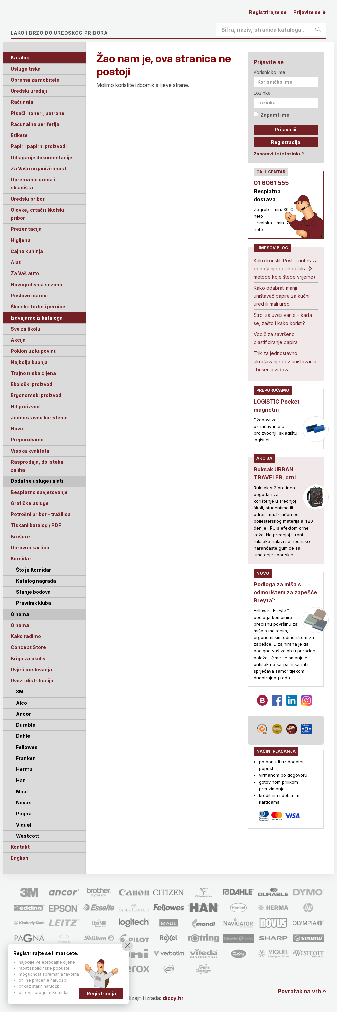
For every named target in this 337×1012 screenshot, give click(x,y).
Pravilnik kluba (33, 603)
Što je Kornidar (33, 570)
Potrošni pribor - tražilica (41, 514)
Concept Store (28, 647)
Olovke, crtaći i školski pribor (37, 214)
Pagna (24, 813)
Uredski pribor (28, 199)
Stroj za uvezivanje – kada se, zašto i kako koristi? (283, 319)
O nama (20, 625)
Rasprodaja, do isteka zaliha (37, 466)
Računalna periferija (35, 124)
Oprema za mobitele (35, 80)
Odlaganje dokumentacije (41, 157)
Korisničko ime (269, 72)
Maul (22, 791)
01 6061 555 (271, 182)
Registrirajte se (268, 12)
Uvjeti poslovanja (31, 669)
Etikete (19, 135)
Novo (17, 428)
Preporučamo (27, 439)
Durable (25, 725)
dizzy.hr (173, 998)
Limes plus (74, 21)
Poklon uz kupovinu (34, 351)
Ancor (23, 714)
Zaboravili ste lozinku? (279, 153)
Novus (24, 802)
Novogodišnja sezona (36, 284)
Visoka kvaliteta (30, 451)
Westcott (27, 836)
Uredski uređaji (29, 91)
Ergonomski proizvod (36, 395)
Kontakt (20, 847)
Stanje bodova (33, 592)
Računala (22, 102)
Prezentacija (26, 229)
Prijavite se (309, 12)
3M (19, 691)
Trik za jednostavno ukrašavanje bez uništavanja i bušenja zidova (285, 361)
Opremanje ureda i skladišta (33, 184)
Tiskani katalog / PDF (36, 525)
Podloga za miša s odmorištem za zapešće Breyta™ (285, 592)
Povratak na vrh (299, 991)
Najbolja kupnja (29, 362)
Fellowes (27, 747)
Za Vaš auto (25, 273)
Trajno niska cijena (33, 373)
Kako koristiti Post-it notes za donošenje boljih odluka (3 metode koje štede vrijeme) (286, 269)
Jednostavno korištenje (39, 417)
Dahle (23, 736)
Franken (26, 758)
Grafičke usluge (30, 503)
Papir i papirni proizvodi (39, 146)
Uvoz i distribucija (32, 680)
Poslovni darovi (29, 295)
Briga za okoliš (28, 658)
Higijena (21, 240)
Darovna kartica (30, 547)
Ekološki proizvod (31, 384)
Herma (24, 769)
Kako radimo (26, 636)
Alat (16, 262)
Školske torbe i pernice (38, 306)
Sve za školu (25, 329)
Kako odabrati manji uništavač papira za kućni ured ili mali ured (282, 296)
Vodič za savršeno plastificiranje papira (276, 338)
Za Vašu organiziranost (38, 168)
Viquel (23, 825)
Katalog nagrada (36, 581)
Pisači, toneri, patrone (37, 113)
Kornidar (21, 558)
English (20, 858)
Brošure (20, 536)
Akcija (18, 340)
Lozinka (262, 93)
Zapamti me (271, 115)
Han (21, 780)
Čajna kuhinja (27, 251)
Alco (21, 703)
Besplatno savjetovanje (39, 492)
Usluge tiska (26, 69)
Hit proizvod (25, 406)
